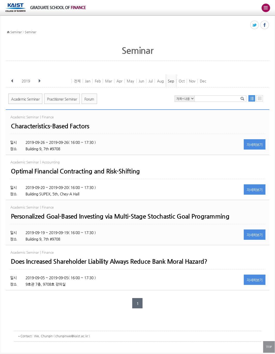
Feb (98, 81)
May (130, 81)
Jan (87, 81)
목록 (251, 98)
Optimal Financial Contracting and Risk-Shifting (75, 171)
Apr (119, 81)
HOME (8, 32)
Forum (89, 99)
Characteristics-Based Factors (50, 126)
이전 (12, 81)
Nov (192, 81)
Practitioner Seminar (62, 99)
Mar (108, 81)
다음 (39, 81)
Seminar (16, 32)
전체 (77, 81)
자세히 (255, 145)
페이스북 (264, 25)
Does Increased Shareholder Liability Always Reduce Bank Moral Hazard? (109, 261)
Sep (171, 81)
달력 (259, 98)
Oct (182, 81)
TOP (269, 347)
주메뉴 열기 (266, 8)
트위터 (254, 25)
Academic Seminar (25, 99)
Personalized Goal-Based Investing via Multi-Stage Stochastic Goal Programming (120, 216)
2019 (26, 81)
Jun (141, 81)
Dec (203, 81)
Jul (150, 81)
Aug (160, 81)
